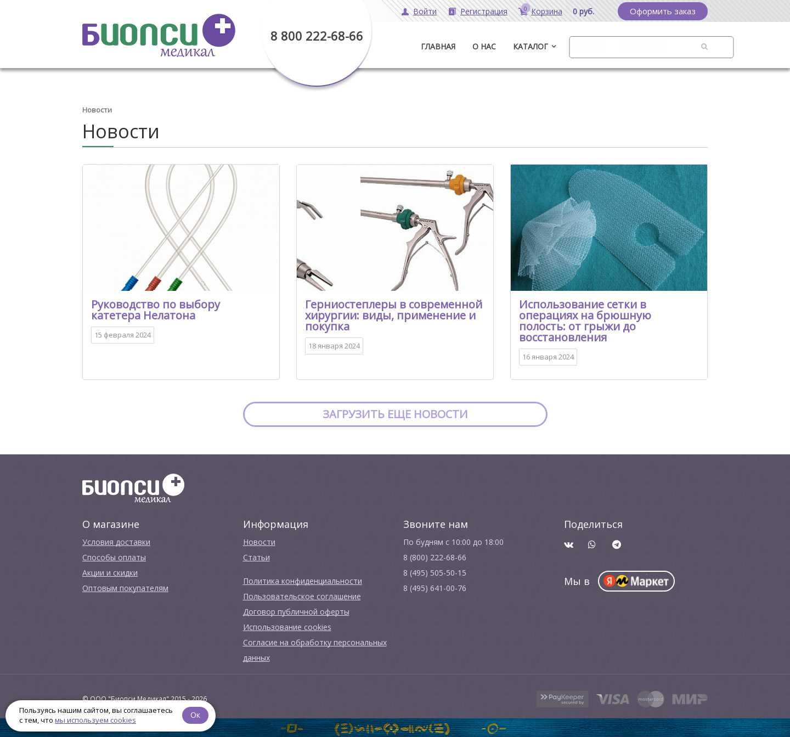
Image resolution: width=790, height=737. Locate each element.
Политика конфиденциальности (302, 580)
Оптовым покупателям (125, 587)
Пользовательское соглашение (302, 595)
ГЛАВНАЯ (438, 46)
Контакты (643, 46)
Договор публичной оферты (296, 611)
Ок (196, 715)
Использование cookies (287, 626)
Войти (425, 11)
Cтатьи (256, 557)
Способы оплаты (114, 557)
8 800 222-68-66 (316, 35)
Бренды (589, 46)
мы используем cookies (95, 720)
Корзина (546, 11)
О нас (484, 46)
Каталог (530, 46)
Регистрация (483, 11)
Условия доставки (116, 541)
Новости (259, 541)
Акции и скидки (110, 572)
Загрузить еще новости (395, 413)
